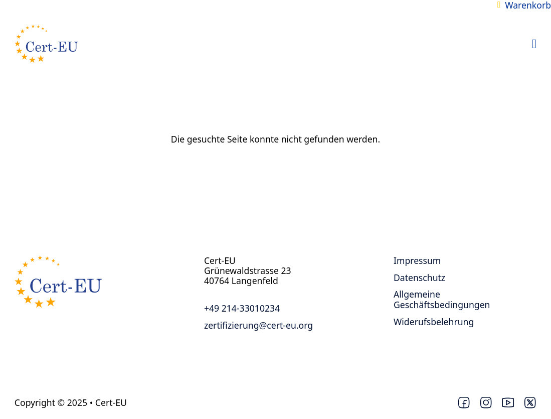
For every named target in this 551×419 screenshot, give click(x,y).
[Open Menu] (534, 44)
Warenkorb (528, 5)
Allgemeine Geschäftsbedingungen (442, 299)
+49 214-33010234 (242, 308)
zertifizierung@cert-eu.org (258, 325)
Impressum (417, 260)
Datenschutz (419, 277)
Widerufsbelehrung (434, 322)
